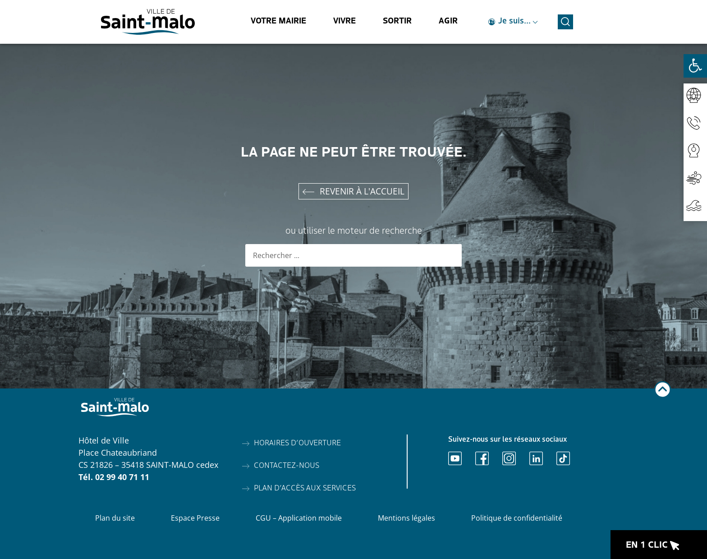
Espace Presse (195, 517)
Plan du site (115, 517)
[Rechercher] (450, 255)
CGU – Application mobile (299, 517)
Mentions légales (406, 517)
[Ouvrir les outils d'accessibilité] (695, 66)
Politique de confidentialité (516, 517)
